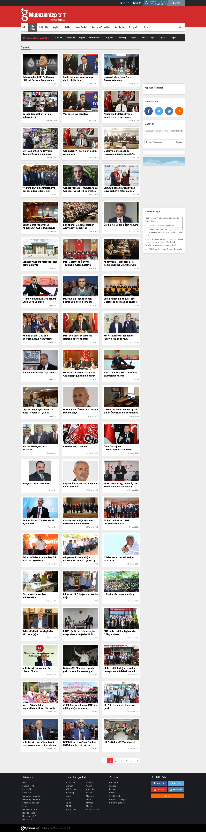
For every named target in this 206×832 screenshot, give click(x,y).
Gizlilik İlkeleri (115, 796)
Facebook (159, 783)
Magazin (90, 796)
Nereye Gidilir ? (29, 816)
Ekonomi (71, 38)
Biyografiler (134, 27)
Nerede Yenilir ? (29, 812)
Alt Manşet (71, 806)
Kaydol (179, 142)
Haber (32, 27)
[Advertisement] (164, 62)
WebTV (124, 2)
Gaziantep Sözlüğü (30, 802)
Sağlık (133, 38)
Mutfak (89, 806)
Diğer (147, 27)
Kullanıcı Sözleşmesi (118, 799)
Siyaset (162, 38)
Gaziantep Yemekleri (101, 27)
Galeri (136, 2)
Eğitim (68, 802)
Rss (167, 796)
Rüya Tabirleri (92, 809)
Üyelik (176, 2)
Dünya (144, 38)
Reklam (112, 789)
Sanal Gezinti (81, 27)
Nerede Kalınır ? (29, 809)
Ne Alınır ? (27, 819)
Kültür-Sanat (95, 38)
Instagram (176, 789)
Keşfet (57, 27)
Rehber (68, 27)
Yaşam (82, 38)
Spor (153, 38)
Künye (112, 792)
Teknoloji (121, 38)
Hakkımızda (114, 782)
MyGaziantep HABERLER (36, 37)
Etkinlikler (44, 27)
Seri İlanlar (120, 27)
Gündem (58, 38)
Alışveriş (109, 38)
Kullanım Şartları (117, 802)
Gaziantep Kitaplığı (31, 796)
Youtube (159, 789)
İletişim (112, 786)
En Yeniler (70, 782)
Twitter (175, 783)
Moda (88, 799)
